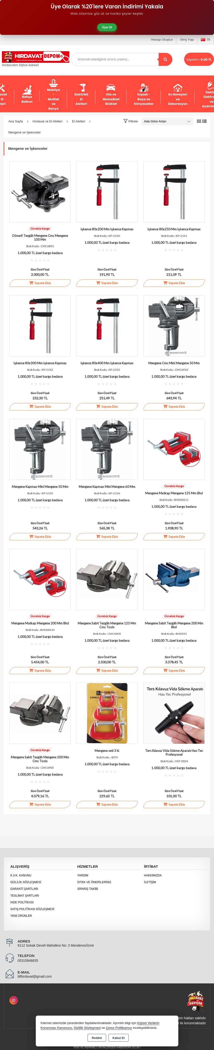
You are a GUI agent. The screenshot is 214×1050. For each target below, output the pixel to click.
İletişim (150, 882)
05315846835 (28, 960)
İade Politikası (22, 902)
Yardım (82, 875)
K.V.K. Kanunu (20, 875)
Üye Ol (107, 27)
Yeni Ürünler (21, 916)
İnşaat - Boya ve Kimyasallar (144, 94)
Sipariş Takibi (87, 889)
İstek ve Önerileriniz (94, 882)
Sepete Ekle (40, 283)
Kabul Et (118, 1038)
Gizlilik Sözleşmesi (25, 882)
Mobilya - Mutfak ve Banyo (53, 94)
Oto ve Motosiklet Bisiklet (111, 94)
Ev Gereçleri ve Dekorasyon (178, 94)
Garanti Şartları (24, 889)
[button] (130, 121)
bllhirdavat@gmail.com (35, 976)
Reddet (97, 1038)
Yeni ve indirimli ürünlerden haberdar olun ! (107, 1047)
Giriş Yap (187, 39)
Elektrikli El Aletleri (81, 94)
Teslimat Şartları (24, 895)
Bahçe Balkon (26, 94)
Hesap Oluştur (162, 39)
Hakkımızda (153, 875)
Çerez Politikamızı (119, 1028)
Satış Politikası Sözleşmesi (32, 909)
